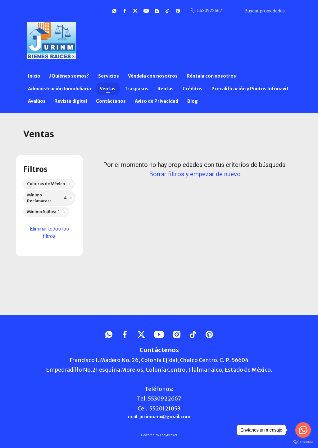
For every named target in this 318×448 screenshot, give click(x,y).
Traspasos (136, 89)
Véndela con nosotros (153, 76)
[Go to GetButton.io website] (303, 442)
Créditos (192, 89)
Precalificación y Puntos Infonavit (249, 89)
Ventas (108, 89)
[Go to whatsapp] (303, 430)
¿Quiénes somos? (69, 76)
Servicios (108, 76)
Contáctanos (111, 101)
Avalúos (37, 101)
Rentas (165, 89)
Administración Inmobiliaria (59, 89)
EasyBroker (168, 435)
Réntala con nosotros (211, 76)
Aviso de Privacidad (156, 101)
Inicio (34, 76)
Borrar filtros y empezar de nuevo (195, 174)
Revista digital (70, 101)
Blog (192, 101)
